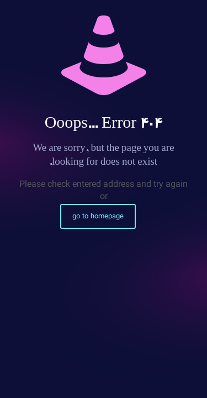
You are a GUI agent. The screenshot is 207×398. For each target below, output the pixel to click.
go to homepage (98, 216)
